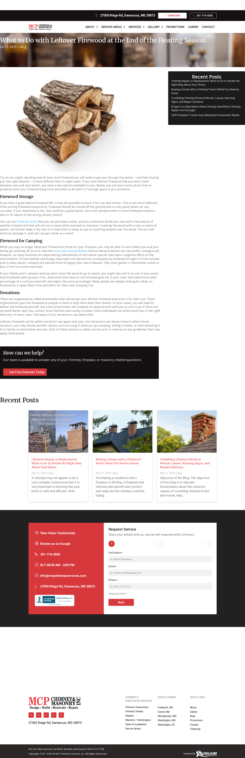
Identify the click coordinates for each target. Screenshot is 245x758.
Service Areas (111, 27)
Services (134, 27)
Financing (174, 15)
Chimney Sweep (134, 711)
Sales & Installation (136, 724)
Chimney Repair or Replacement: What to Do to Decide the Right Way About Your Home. (57, 463)
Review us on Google (55, 544)
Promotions (175, 27)
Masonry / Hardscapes (138, 720)
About (90, 27)
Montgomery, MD (167, 716)
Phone (113, 580)
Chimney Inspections (136, 707)
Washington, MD (167, 720)
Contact (208, 27)
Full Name (115, 553)
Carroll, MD (164, 711)
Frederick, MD (165, 707)
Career (193, 27)
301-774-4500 (205, 15)
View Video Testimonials (57, 533)
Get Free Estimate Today (27, 372)
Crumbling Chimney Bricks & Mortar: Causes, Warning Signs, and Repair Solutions (203, 99)
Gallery (154, 27)
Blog (23, 47)
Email (112, 566)
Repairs (129, 715)
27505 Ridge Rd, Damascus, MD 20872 (127, 15)
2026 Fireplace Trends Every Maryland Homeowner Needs (205, 115)
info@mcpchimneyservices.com (63, 576)
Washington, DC (166, 724)
